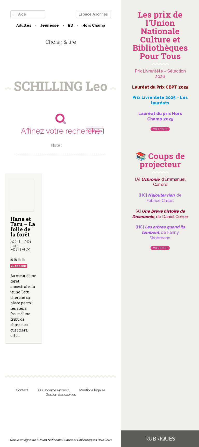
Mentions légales (92, 390)
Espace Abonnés (93, 14)
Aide (19, 14)
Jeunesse (49, 25)
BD (70, 25)
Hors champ (93, 25)
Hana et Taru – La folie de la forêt (22, 226)
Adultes (23, 25)
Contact (22, 390)
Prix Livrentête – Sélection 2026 (160, 74)
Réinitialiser (94, 131)
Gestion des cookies (61, 394)
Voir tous (160, 129)
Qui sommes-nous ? (53, 390)
